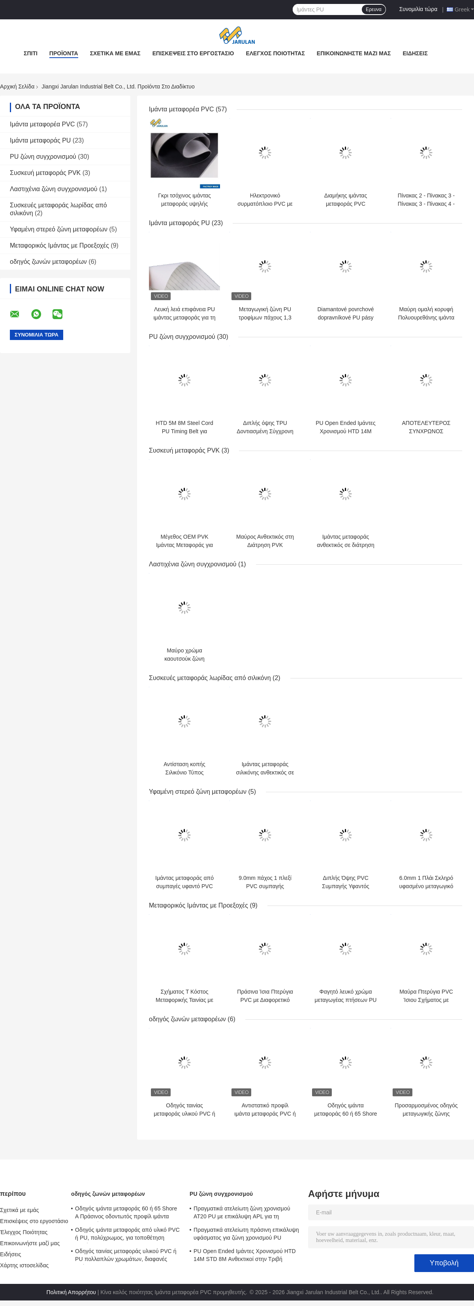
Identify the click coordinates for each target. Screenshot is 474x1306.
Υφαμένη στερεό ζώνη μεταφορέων (58, 229)
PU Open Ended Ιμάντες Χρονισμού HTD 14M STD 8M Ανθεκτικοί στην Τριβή (245, 1255)
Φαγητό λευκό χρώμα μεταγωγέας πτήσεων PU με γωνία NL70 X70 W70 (346, 999)
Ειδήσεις (415, 53)
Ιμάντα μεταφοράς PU (40, 140)
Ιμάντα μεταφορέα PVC (42, 124)
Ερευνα (374, 9)
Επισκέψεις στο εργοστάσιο (193, 53)
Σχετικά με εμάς (115, 53)
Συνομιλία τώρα (418, 9)
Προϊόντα (63, 53)
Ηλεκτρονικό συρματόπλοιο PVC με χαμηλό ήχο (265, 203)
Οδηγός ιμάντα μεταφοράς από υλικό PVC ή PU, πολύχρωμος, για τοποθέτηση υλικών (127, 1235)
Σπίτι (31, 53)
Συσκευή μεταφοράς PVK (45, 172)
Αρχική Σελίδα (17, 86)
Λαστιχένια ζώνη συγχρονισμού (54, 189)
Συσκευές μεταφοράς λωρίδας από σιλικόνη (210, 678)
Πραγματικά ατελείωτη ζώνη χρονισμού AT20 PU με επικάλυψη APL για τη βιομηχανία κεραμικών (242, 1213)
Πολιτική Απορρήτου (71, 1292)
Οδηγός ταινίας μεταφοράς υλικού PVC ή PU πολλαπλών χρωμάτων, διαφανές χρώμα (126, 1256)
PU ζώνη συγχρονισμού (43, 156)
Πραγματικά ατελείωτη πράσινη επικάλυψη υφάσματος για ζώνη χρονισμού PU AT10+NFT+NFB (246, 1235)
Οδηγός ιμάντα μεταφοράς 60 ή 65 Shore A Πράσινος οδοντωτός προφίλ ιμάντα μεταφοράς (126, 1213)
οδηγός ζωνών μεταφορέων (48, 261)
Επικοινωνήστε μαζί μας (354, 53)
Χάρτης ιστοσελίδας (24, 1265)
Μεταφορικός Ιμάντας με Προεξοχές (59, 245)
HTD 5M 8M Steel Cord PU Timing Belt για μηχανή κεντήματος (184, 431)
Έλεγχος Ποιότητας (275, 53)
